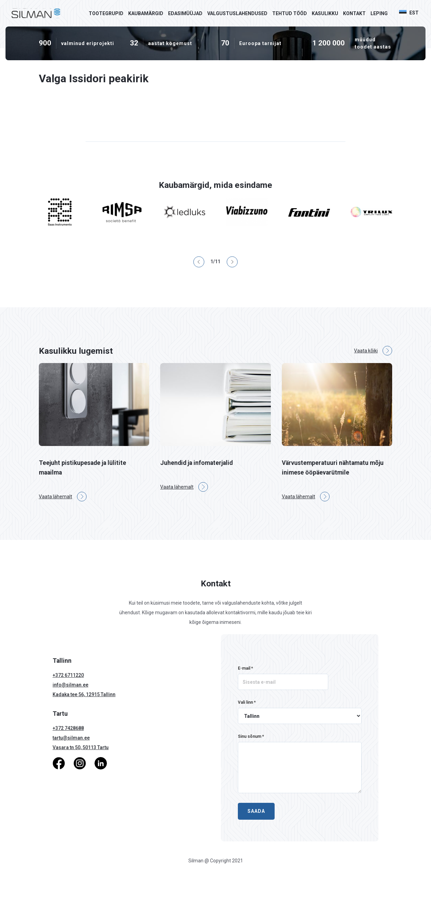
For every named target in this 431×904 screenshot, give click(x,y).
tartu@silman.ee (71, 738)
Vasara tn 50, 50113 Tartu (81, 747)
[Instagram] (80, 763)
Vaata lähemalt (63, 496)
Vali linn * (247, 702)
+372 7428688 (68, 728)
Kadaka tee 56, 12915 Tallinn (84, 694)
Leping (379, 13)
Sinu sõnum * (251, 736)
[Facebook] (59, 763)
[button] (412, 13)
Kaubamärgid (145, 13)
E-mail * (245, 668)
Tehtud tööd (289, 13)
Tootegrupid (106, 13)
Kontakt (354, 13)
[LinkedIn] (101, 763)
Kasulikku (325, 13)
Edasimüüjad (185, 13)
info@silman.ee (70, 685)
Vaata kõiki (373, 350)
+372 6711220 (68, 675)
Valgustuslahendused (237, 13)
